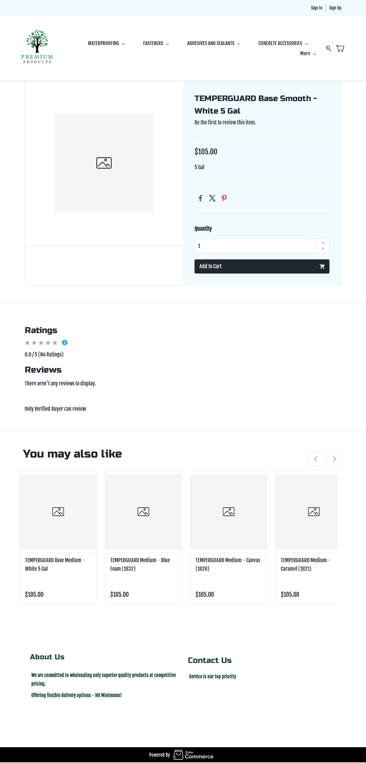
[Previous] (315, 459)
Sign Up (335, 8)
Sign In (316, 8)
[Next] (335, 459)
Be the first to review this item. (225, 122)
